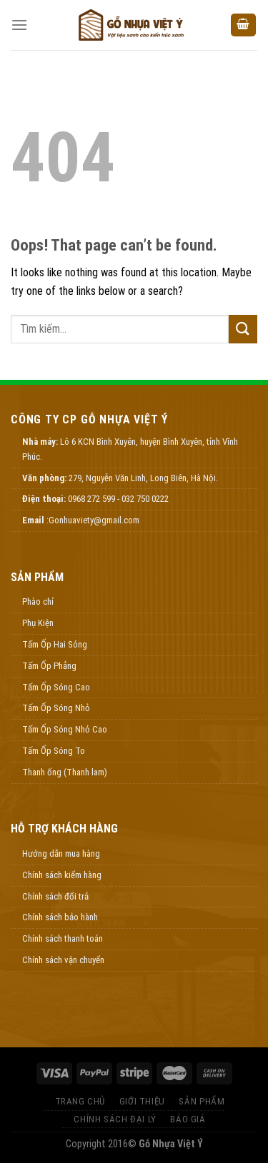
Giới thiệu (142, 1101)
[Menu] (19, 24)
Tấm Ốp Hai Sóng (54, 644)
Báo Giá (187, 1119)
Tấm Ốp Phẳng (49, 665)
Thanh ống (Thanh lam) (64, 772)
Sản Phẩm (201, 1101)
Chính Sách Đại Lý (115, 1119)
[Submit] (243, 329)
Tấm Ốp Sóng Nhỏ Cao (64, 729)
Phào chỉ (38, 601)
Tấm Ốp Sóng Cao (56, 687)
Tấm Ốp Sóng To (53, 750)
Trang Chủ (80, 1101)
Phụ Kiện (38, 623)
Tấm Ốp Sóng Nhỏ (56, 708)
